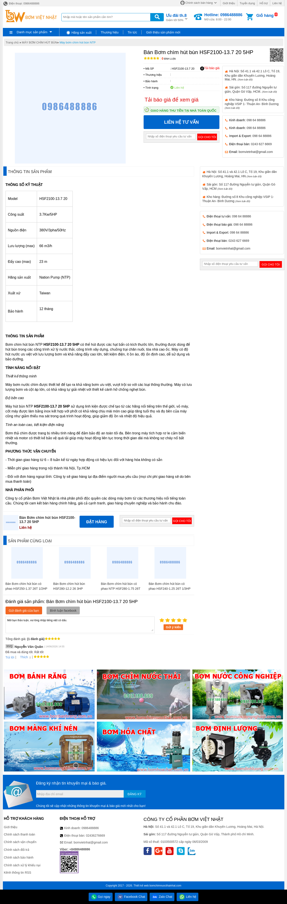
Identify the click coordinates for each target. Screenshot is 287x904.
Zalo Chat (162, 896)
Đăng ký (135, 794)
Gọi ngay (100, 896)
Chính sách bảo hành (18, 857)
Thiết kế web (141, 885)
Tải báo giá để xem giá (172, 100)
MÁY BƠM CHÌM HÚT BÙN (39, 42)
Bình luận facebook (63, 610)
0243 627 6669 (261, 144)
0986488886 (90, 828)
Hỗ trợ (264, 3)
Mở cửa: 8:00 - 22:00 (223, 17)
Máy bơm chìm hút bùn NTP (78, 42)
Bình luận (169, 59)
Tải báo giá (209, 68)
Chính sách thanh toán (19, 834)
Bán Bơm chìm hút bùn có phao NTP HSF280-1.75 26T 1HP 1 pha (120, 588)
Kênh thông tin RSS (17, 872)
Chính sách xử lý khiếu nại (22, 865)
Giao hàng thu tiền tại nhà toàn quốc (184, 110)
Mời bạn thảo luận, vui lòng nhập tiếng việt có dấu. (80, 624)
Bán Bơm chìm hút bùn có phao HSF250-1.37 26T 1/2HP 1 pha (26, 588)
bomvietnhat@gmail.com (256, 152)
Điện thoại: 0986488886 (21, 3)
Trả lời (10, 657)
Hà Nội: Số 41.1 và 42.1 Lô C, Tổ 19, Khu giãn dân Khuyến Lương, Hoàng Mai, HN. (252, 75)
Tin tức (132, 32)
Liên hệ (277, 3)
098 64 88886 (256, 120)
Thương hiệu (109, 32)
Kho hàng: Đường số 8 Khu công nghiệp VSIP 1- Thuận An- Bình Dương (252, 103)
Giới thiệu (229, 3)
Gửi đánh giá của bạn (24, 610)
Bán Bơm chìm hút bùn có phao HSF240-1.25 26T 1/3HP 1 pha (170, 588)
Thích (22, 657)
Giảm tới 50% (176, 17)
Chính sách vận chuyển (20, 842)
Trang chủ (12, 42)
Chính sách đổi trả (16, 849)
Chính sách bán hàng (199, 2)
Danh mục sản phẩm (32, 32)
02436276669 (95, 835)
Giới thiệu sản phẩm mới (163, 32)
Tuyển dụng (247, 3)
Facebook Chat (131, 896)
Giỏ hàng (264, 15)
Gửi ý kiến (173, 627)
